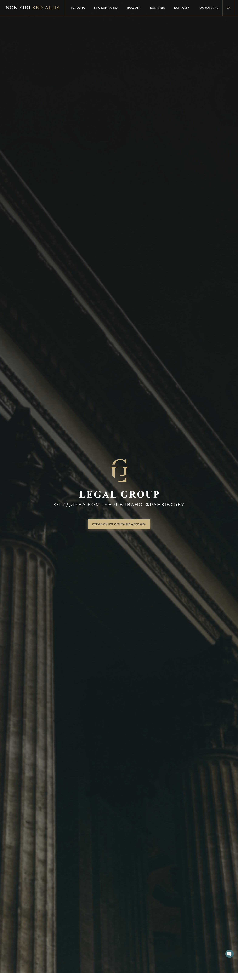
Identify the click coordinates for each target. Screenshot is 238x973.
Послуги (134, 7)
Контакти (181, 7)
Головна (78, 7)
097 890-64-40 (209, 7)
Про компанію (106, 7)
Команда (157, 7)
